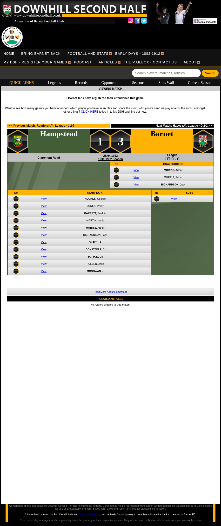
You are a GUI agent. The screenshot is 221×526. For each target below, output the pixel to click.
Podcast (83, 62)
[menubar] (110, 58)
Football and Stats (87, 53)
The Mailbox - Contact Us (150, 62)
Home (8, 53)
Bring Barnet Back (41, 53)
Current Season (200, 83)
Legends (54, 83)
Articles (108, 62)
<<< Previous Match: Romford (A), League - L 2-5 (40, 125)
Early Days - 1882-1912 (137, 53)
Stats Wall (166, 83)
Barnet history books (89, 514)
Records (81, 83)
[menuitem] (9, 53)
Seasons (138, 83)
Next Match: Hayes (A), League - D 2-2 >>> (185, 125)
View (136, 170)
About (190, 62)
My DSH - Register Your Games (35, 62)
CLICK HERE (89, 111)
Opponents (109, 83)
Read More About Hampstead (110, 291)
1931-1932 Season (110, 159)
